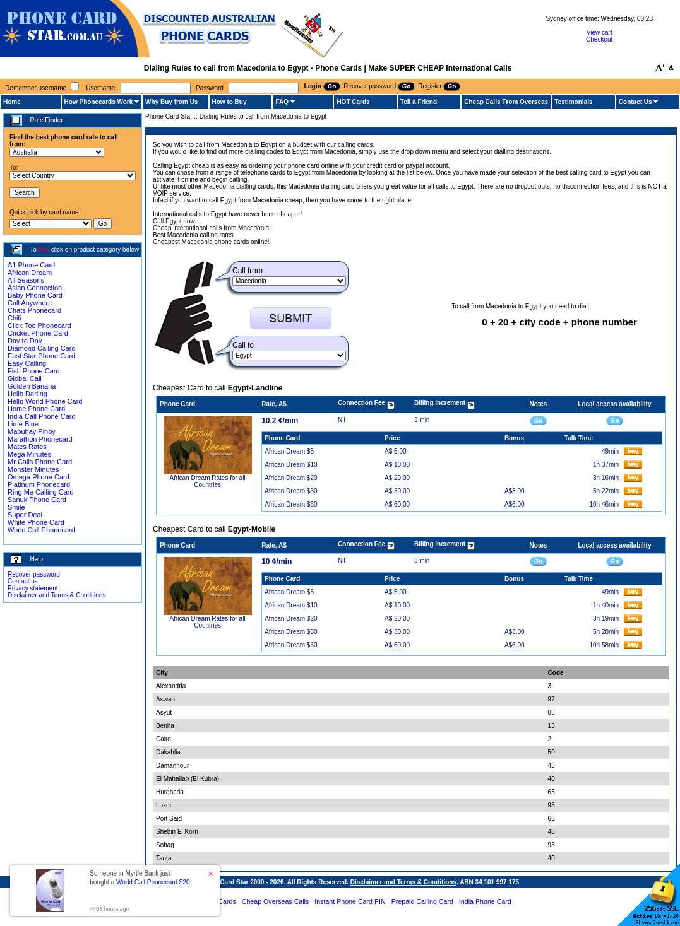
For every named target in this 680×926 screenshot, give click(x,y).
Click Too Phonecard (39, 325)
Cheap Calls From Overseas (506, 101)
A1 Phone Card (31, 265)
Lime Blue (23, 424)
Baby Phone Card (35, 295)
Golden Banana (32, 386)
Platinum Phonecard (39, 484)
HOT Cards (353, 101)
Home (12, 101)
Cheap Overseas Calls (275, 901)
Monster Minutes (33, 469)
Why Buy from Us (171, 101)
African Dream (30, 272)
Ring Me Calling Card (41, 492)
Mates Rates (27, 446)
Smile (16, 507)
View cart (599, 32)
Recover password (34, 574)
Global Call (25, 378)
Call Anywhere (30, 303)
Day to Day (25, 340)
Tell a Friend (418, 101)
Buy (44, 249)
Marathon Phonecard (40, 439)
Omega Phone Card (38, 477)
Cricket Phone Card (38, 333)
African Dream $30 (291, 491)
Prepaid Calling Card (422, 901)
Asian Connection (35, 287)
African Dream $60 (291, 504)
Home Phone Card (36, 409)
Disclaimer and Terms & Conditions (56, 595)
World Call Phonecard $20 (153, 882)
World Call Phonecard (41, 530)
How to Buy (229, 101)
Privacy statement (32, 588)
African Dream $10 (291, 464)
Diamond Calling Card (42, 348)
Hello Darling (27, 393)
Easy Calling (27, 363)
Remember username (35, 88)
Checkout (599, 39)
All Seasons (26, 280)
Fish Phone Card (34, 371)
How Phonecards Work (98, 101)
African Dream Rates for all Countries (208, 481)
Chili (14, 318)
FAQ (282, 101)
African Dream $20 (291, 477)
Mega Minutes (29, 454)
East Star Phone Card (41, 356)
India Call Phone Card (42, 416)
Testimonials (573, 101)
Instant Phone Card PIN (350, 901)
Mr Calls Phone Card (40, 462)
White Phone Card (36, 522)
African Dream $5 (289, 451)
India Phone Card (485, 901)
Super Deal (25, 515)
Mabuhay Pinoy (32, 431)
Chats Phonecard (34, 310)
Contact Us (635, 101)
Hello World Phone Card (45, 401)
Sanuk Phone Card (37, 499)
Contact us (23, 581)
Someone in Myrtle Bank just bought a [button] (139, 878)
